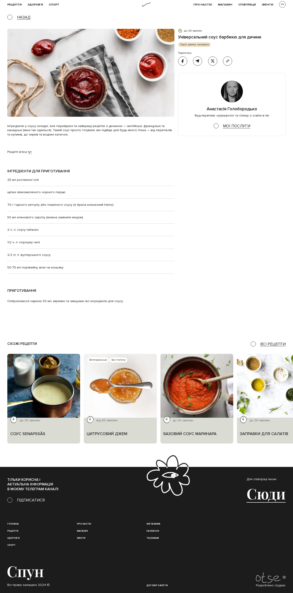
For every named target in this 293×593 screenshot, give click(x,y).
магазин (82, 531)
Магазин (225, 4)
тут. (30, 152)
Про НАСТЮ (202, 4)
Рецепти (12, 531)
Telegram (152, 538)
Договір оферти (157, 585)
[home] (146, 5)
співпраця (247, 4)
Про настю (84, 524)
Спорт (54, 4)
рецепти (14, 4)
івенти (267, 4)
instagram (153, 524)
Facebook (152, 531)
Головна (13, 524)
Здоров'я (35, 4)
